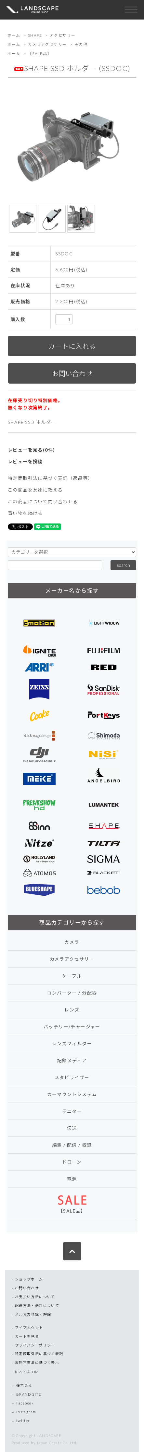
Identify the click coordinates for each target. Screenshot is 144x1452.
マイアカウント (29, 1327)
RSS (18, 1372)
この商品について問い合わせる (43, 501)
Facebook (25, 1403)
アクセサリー (62, 35)
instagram (26, 1412)
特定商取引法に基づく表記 (39, 1353)
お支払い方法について (35, 1297)
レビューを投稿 (25, 461)
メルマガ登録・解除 (33, 1314)
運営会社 (24, 1385)
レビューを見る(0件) (31, 450)
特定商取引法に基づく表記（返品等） (50, 478)
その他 (80, 44)
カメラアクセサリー (47, 44)
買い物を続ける (25, 513)
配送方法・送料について (37, 1305)
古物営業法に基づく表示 (37, 1362)
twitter (23, 1420)
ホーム (13, 35)
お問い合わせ (27, 1288)
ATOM (33, 1372)
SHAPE (35, 35)
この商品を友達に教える (35, 490)
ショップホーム (29, 1279)
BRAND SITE (29, 1394)
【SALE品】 (40, 53)
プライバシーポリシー (35, 1345)
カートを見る (27, 1336)
